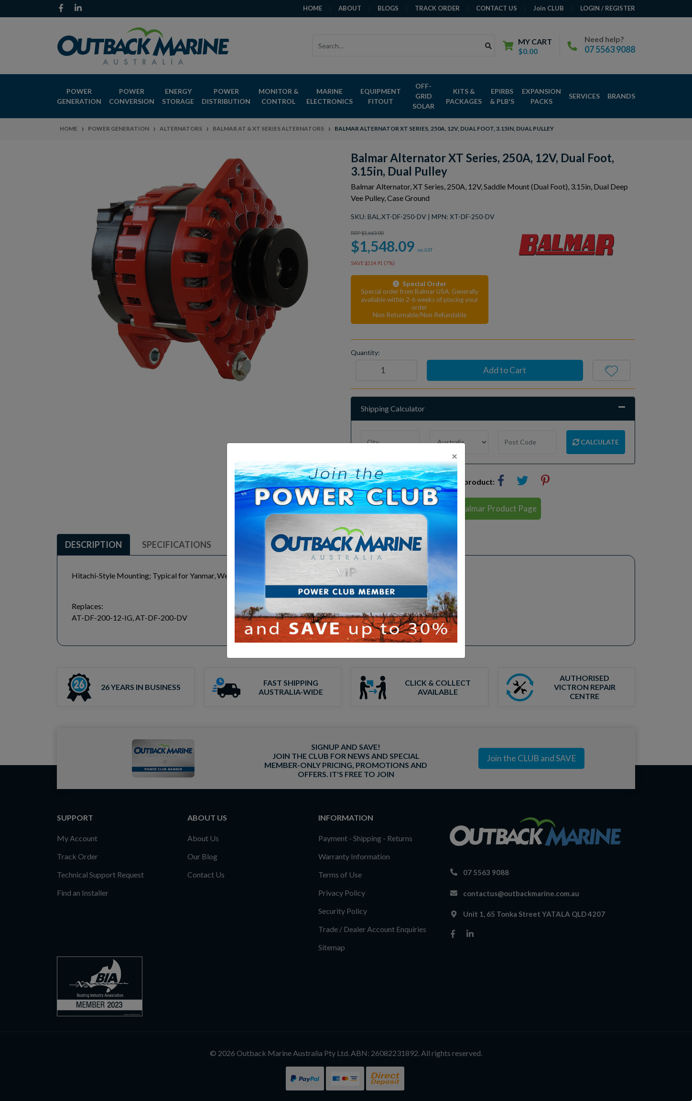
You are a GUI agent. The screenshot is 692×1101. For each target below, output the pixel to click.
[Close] (454, 456)
